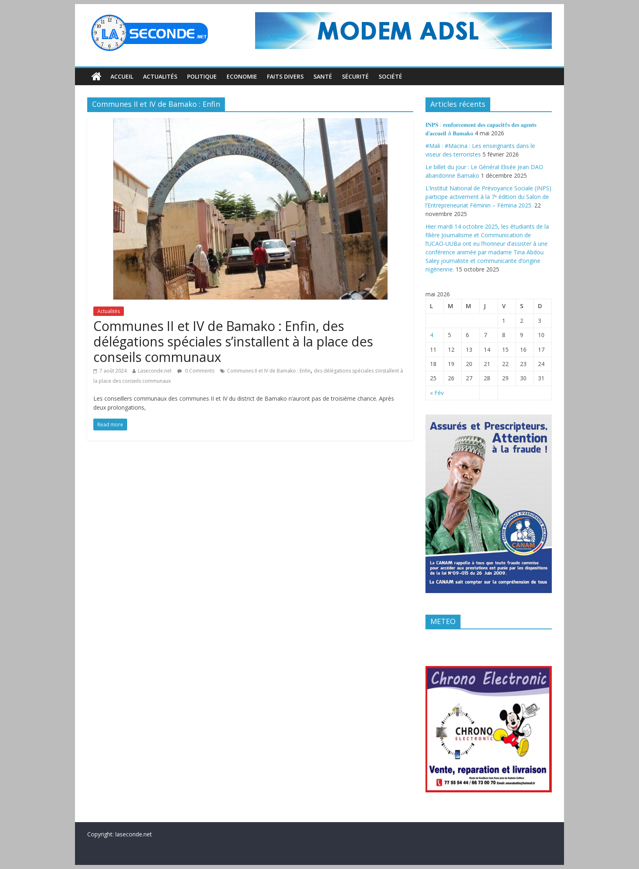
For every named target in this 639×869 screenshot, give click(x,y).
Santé (322, 76)
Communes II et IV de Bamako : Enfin (269, 370)
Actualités (160, 76)
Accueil (121, 76)
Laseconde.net (155, 370)
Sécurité (355, 76)
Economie (242, 76)
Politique (202, 76)
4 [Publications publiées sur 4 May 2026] (431, 335)
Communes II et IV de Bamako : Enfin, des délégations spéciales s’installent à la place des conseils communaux (233, 341)
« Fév (437, 393)
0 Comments (195, 370)
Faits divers (285, 76)
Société (390, 76)
